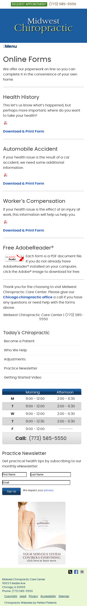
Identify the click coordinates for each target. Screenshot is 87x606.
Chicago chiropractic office (27, 297)
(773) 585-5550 (62, 4)
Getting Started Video (22, 377)
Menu (10, 46)
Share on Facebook (76, 572)
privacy (49, 490)
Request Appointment (29, 4)
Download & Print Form (23, 131)
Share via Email (82, 572)
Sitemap (64, 596)
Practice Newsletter (20, 368)
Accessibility (48, 596)
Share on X (70, 572)
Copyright (10, 596)
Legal (23, 596)
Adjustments (15, 359)
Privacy (33, 596)
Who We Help (15, 350)
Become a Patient (19, 341)
